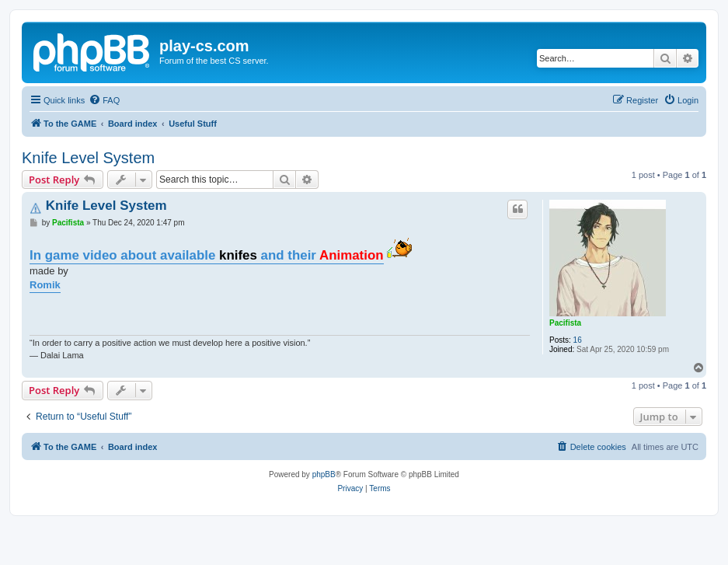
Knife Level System (88, 157)
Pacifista (565, 323)
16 (577, 340)
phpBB (324, 474)
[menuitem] (104, 100)
